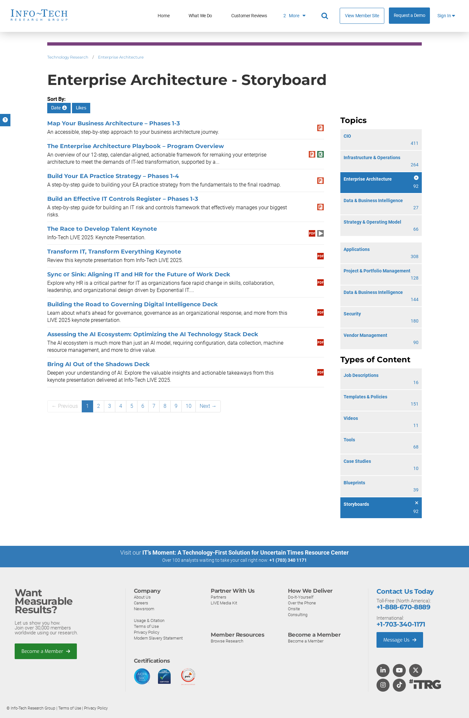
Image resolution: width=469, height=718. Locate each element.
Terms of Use (146, 626)
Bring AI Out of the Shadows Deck (98, 364)
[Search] (325, 16)
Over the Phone (302, 602)
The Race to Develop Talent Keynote (102, 228)
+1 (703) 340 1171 (288, 560)
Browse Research (227, 640)
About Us (142, 596)
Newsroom (144, 608)
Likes (81, 108)
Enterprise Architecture (121, 57)
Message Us (400, 639)
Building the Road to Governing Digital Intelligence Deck (132, 304)
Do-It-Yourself (300, 596)
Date (59, 108)
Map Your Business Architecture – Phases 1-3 (113, 123)
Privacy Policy (146, 631)
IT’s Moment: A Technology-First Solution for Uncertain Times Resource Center (245, 552)
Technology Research (67, 57)
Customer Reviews (249, 16)
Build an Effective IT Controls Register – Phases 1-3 (122, 198)
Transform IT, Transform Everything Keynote (114, 251)
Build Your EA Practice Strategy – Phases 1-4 (113, 176)
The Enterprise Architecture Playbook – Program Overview (135, 146)
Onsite (294, 608)
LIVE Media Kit (224, 602)
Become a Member (45, 651)
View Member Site (362, 15)
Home (163, 16)
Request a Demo (409, 15)
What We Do (200, 16)
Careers (141, 602)
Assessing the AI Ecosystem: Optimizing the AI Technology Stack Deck (152, 334)
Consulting (297, 614)
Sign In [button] (446, 16)
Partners (218, 596)
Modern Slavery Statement (158, 637)
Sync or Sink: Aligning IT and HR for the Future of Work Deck (138, 274)
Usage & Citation (149, 620)
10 (189, 406)
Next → (208, 406)
